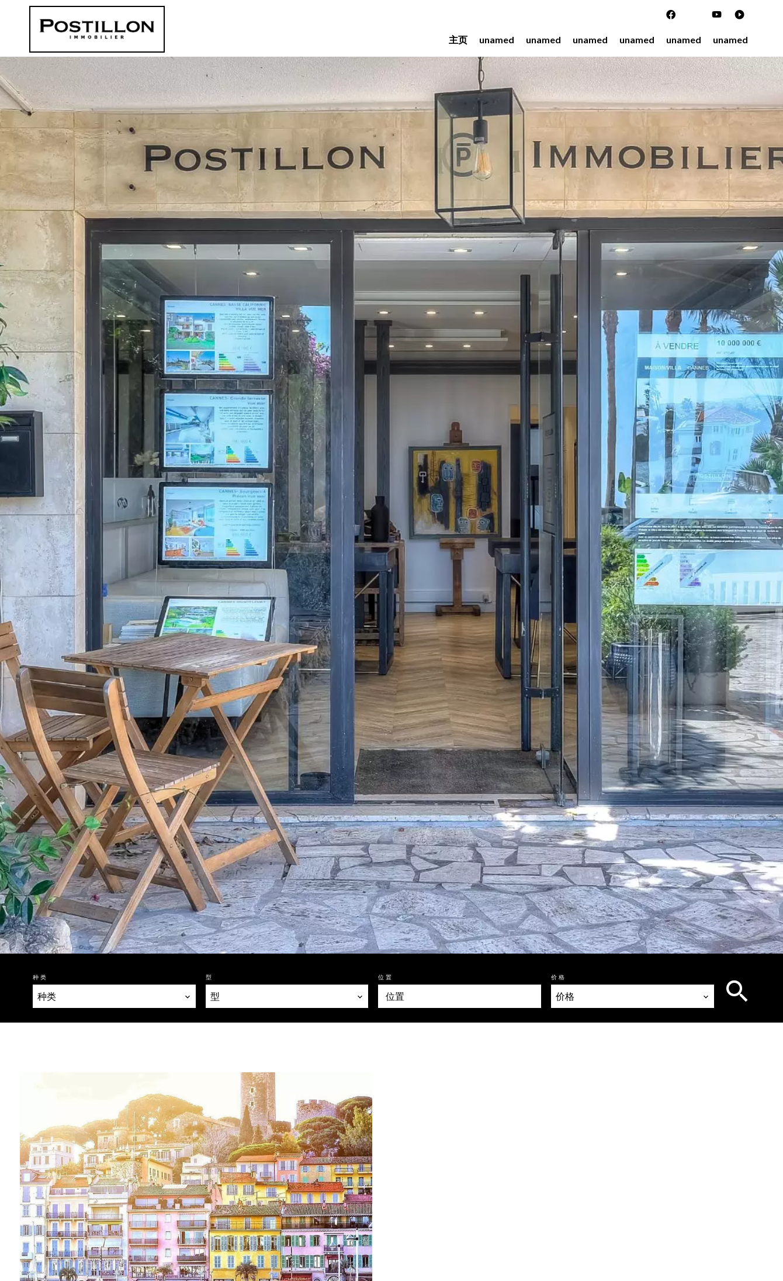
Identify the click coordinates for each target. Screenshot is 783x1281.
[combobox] (114, 996)
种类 (40, 976)
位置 (385, 976)
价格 (558, 976)
